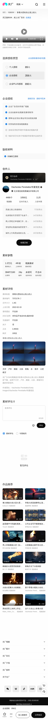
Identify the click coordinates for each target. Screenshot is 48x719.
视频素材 (11, 12)
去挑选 (28, 17)
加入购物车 (22, 715)
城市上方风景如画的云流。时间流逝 (18, 233)
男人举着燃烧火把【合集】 (13, 545)
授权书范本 (40, 99)
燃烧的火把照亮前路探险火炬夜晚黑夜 (13, 566)
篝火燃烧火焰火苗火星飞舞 (13, 503)
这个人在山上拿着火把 (34, 609)
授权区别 (31, 99)
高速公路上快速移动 (14, 209)
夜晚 (27, 369)
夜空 (4, 372)
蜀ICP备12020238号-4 (24, 704)
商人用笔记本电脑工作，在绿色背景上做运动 (18, 221)
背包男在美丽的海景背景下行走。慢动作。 (18, 227)
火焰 (21, 369)
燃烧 (15, 369)
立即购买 (38, 715)
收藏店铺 (24, 243)
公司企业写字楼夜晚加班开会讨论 (35, 524)
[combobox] (20, 4)
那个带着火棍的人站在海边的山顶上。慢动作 (35, 587)
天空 (4, 369)
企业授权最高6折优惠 (36, 58)
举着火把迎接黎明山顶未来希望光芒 (35, 503)
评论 (41, 425)
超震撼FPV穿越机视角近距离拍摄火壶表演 (13, 524)
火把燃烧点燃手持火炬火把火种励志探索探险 (35, 545)
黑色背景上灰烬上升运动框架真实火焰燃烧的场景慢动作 (13, 609)
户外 (10, 369)
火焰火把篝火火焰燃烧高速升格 (13, 587)
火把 (42, 369)
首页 (4, 12)
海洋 (36, 369)
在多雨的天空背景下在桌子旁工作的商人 (18, 215)
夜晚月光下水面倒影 (33, 566)
